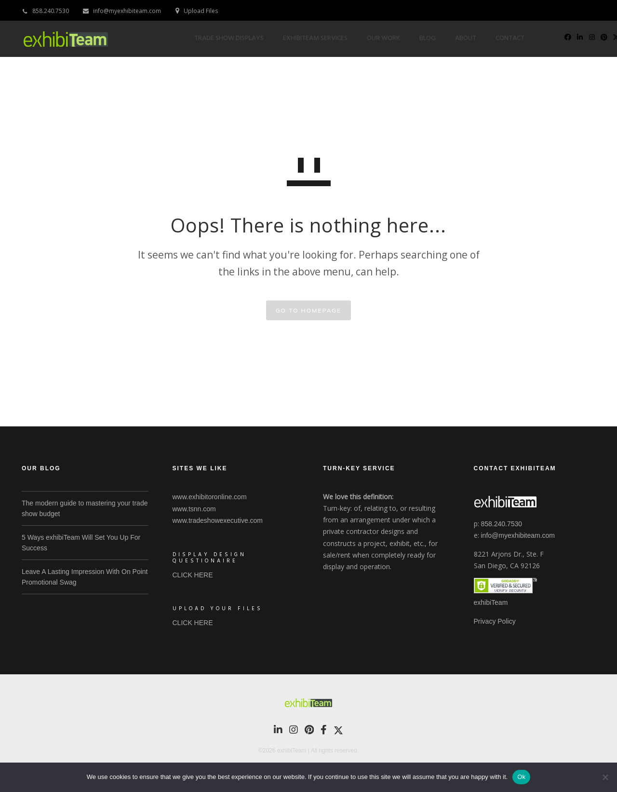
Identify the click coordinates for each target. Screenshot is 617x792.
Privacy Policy (495, 621)
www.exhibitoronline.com (210, 497)
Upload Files (201, 11)
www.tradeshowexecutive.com (218, 520)
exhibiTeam (491, 602)
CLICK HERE (193, 575)
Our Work (389, 38)
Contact (515, 38)
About (471, 38)
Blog (433, 38)
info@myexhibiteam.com (127, 11)
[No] (605, 777)
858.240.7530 (50, 11)
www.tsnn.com (194, 509)
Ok (521, 776)
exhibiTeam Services (321, 38)
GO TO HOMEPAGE (308, 310)
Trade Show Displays (234, 38)
